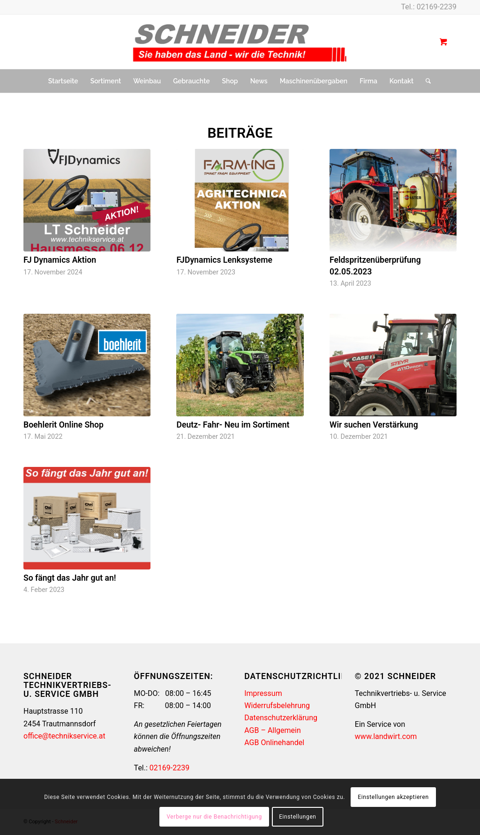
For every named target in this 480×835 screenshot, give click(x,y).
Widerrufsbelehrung (277, 705)
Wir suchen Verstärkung (374, 424)
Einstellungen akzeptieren (393, 797)
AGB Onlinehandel (274, 742)
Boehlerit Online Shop (63, 424)
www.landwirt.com (386, 736)
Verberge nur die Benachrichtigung (214, 816)
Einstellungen (297, 816)
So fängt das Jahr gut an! (69, 578)
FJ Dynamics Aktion (59, 260)
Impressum (263, 693)
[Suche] (425, 81)
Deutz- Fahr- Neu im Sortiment (232, 424)
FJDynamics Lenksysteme (224, 260)
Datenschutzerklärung (280, 717)
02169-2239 (437, 6)
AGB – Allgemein (272, 730)
